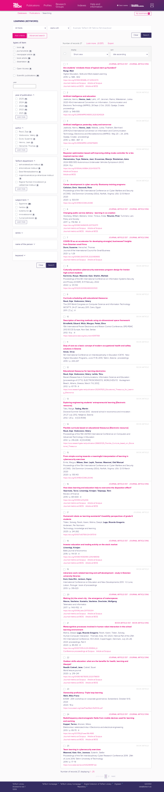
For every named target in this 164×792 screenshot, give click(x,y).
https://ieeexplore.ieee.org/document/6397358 (81, 336)
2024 (23, 102)
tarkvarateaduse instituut (31, 164)
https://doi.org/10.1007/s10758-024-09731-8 (79, 535)
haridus (24, 207)
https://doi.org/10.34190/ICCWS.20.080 (78, 203)
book (20, 47)
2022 (23, 109)
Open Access (24, 68)
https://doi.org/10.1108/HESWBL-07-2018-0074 (80, 80)
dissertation (23, 62)
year (15, 82)
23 (68, 689)
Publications (34, 13)
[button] (151, 5)
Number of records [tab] (72, 43)
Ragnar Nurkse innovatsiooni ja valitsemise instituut (32, 183)
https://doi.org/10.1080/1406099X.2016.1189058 (81, 557)
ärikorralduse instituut (30, 168)
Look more (21, 117)
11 (67, 342)
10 (68, 317)
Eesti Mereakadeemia (30, 172)
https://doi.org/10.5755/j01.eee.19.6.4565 (78, 733)
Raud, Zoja (25, 132)
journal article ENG (139, 64)
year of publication (25, 95)
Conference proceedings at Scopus (78, 651)
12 (68, 367)
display (73, 50)
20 (68, 594)
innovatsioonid (27, 214)
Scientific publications (28, 75)
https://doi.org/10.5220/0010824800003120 (80, 288)
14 (68, 424)
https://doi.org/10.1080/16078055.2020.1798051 (81, 677)
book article (24, 58)
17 (68, 512)
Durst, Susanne (27, 139)
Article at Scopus (95, 83)
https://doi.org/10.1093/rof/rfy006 (75, 500)
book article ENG (140, 623)
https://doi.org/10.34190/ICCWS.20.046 (78, 478)
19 (68, 569)
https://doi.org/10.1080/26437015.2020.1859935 (81, 257)
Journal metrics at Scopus (74, 83)
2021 (23, 113)
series (19, 233)
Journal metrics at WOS (73, 86)
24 (68, 714)
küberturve (25, 211)
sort (112, 50)
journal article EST (118, 64)
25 (68, 746)
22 (68, 657)
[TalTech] (17, 5)
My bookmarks (143, 14)
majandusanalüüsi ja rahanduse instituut (36, 177)
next (113, 776)
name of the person (25, 244)
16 (68, 484)
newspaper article (26, 54)
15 (68, 452)
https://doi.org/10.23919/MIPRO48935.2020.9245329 (83, 115)
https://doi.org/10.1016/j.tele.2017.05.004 (78, 611)
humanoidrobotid (28, 218)
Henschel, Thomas (29, 146)
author (19, 128)
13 (68, 399)
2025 (23, 99)
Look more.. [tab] (95, 43)
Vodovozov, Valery (28, 135)
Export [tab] (111, 43)
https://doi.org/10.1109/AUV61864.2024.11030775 (81, 168)
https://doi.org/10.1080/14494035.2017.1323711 (80, 225)
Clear (136, 35)
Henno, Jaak (26, 142)
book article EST (123, 623)
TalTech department (25, 161)
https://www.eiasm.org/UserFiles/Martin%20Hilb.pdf (82, 708)
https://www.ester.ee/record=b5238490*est (79, 765)
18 (68, 541)
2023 (23, 106)
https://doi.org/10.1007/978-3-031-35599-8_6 (80, 648)
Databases (22, 13)
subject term (22, 200)
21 (68, 623)
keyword (20, 255)
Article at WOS (91, 86)
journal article (24, 51)
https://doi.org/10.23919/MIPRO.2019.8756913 (80, 143)
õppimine (25, 204)
